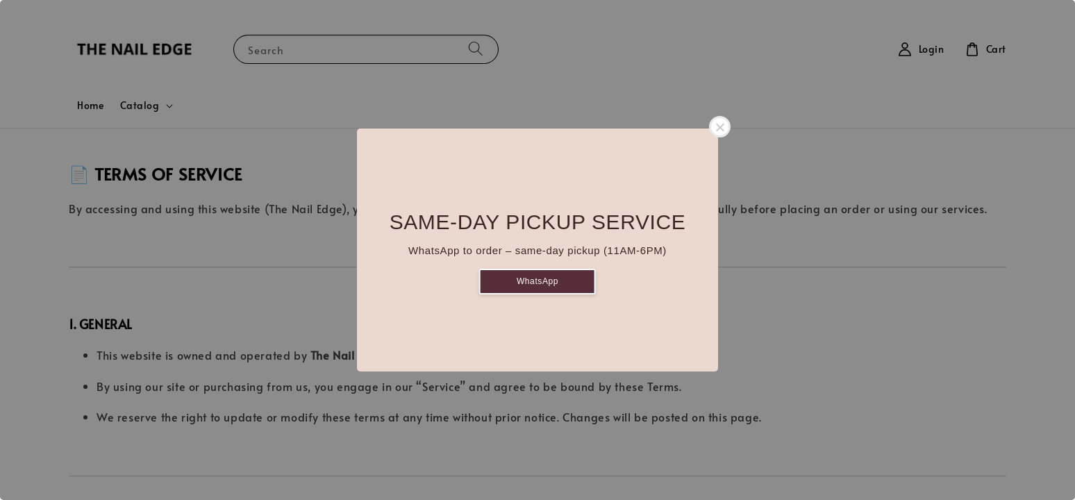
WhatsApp (537, 281)
